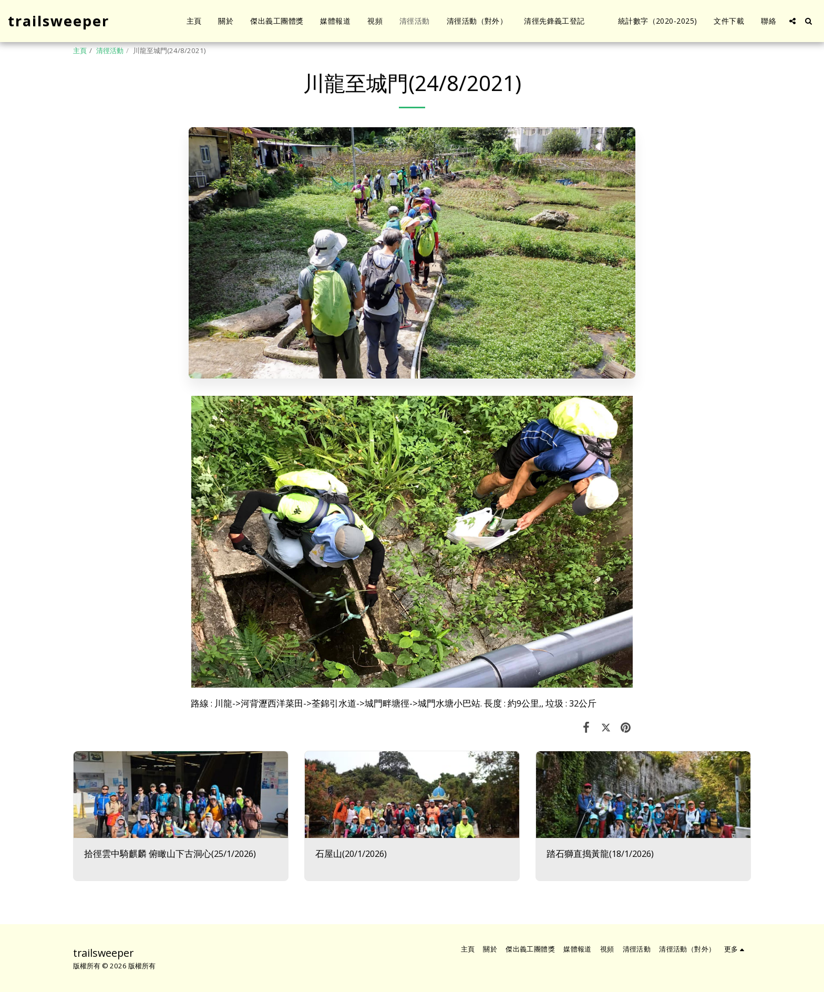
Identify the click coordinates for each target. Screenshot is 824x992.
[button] (792, 21)
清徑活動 (109, 50)
